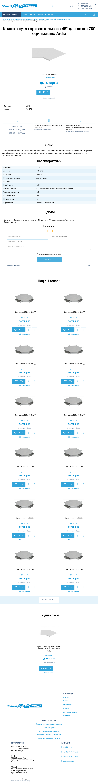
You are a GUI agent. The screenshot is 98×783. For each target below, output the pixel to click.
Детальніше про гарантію (42, 129)
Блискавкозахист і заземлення (49, 735)
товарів (50, 600)
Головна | (5, 19)
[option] (49, 54)
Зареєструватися (13, 265)
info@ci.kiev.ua (67, 761)
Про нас (25, 14)
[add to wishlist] (53, 91)
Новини (33, 14)
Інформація (42, 14)
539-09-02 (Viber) (85, 8)
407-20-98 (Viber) (85, 6)
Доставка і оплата (70, 712)
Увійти (88, 265)
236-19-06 (83, 4)
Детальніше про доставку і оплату (77, 131)
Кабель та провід (49, 728)
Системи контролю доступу (49, 731)
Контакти (67, 716)
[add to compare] (58, 91)
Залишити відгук (25, 325)
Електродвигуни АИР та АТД (49, 738)
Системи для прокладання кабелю (49, 724)
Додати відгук (48, 98)
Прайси (51, 14)
